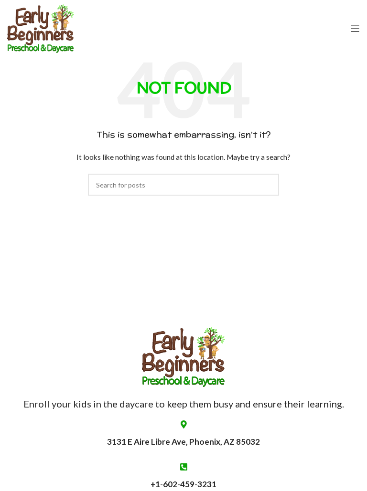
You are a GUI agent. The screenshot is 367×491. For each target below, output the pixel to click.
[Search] (183, 185)
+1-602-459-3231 (183, 484)
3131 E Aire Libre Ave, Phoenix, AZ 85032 (183, 433)
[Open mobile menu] (355, 28)
